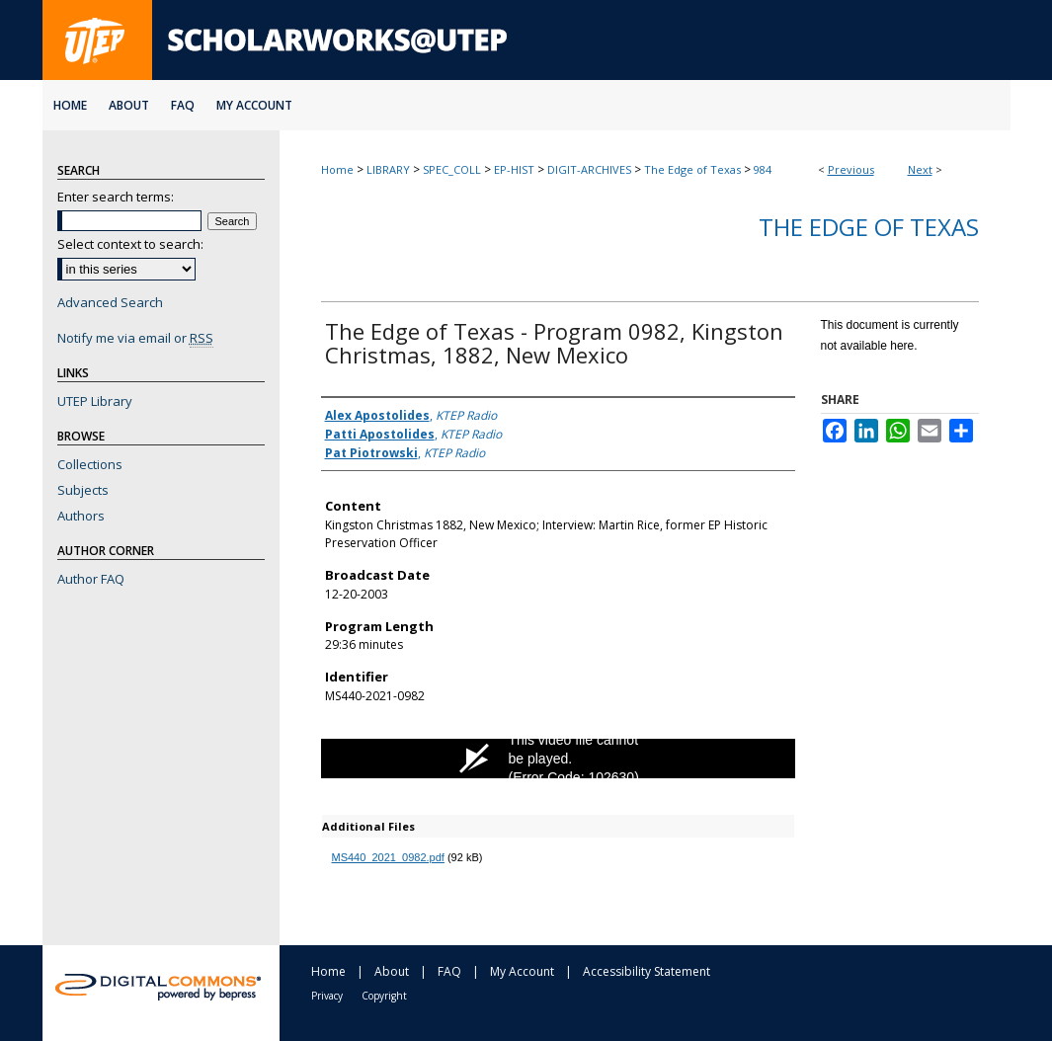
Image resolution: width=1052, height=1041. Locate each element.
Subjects (83, 490)
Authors (81, 515)
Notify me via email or (135, 338)
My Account (522, 971)
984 (762, 169)
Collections (89, 464)
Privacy (327, 995)
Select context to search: (130, 244)
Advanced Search (110, 302)
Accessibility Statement (646, 971)
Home (337, 169)
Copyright (384, 995)
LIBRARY (388, 169)
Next (920, 169)
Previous (851, 169)
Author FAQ (90, 579)
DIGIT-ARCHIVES (589, 169)
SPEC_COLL (452, 169)
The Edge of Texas (692, 169)
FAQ (449, 971)
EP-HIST (514, 169)
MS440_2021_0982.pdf (388, 857)
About (391, 971)
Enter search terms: (115, 196)
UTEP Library (94, 401)
